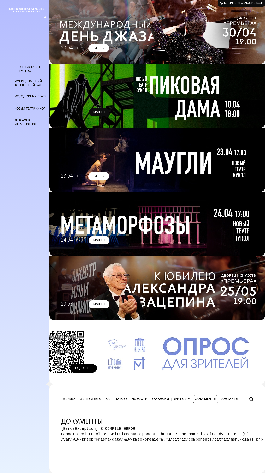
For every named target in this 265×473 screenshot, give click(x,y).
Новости (139, 399)
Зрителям (182, 399)
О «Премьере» (91, 399)
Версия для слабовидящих (243, 3)
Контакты (229, 399)
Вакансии (160, 399)
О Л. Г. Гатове (116, 399)
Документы (205, 399)
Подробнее (83, 368)
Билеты (99, 48)
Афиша (69, 399)
